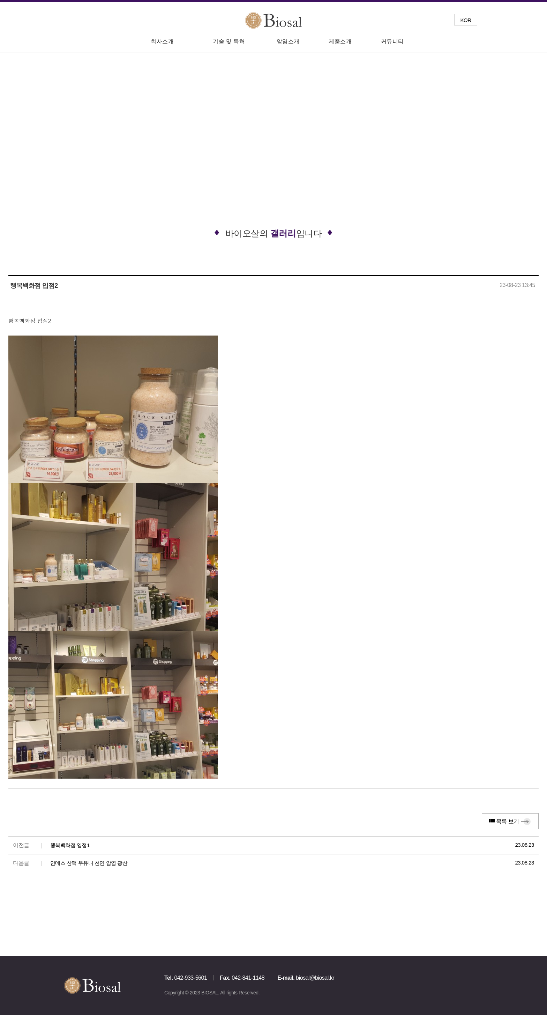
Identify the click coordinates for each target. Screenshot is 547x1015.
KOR (465, 20)
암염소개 (288, 41)
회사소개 (162, 41)
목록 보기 (504, 821)
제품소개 (340, 41)
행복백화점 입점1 (70, 845)
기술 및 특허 (229, 41)
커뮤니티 (392, 41)
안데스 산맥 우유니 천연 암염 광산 (89, 863)
